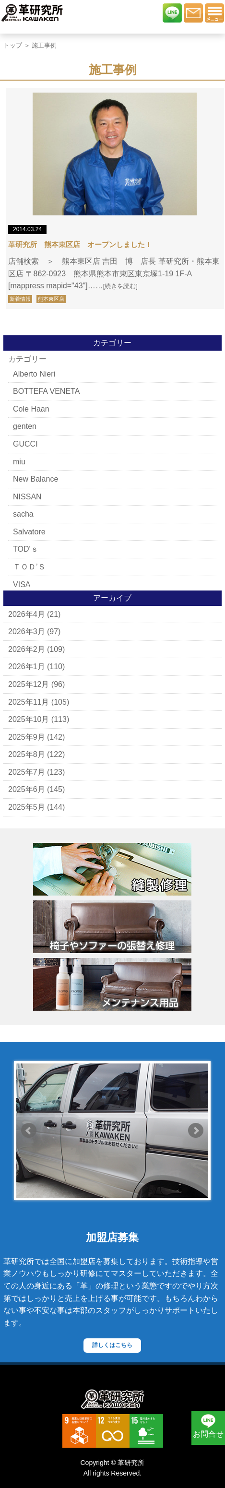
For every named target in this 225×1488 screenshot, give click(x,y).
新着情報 (20, 299)
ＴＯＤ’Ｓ (29, 567)
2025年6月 (26, 789)
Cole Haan (31, 409)
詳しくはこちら (112, 1345)
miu (19, 462)
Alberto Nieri (34, 374)
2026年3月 (26, 631)
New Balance (35, 479)
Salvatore (29, 532)
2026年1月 (26, 666)
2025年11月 (28, 702)
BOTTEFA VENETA (46, 391)
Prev (28, 1130)
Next (195, 1130)
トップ (12, 45)
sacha (23, 514)
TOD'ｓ (25, 549)
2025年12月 (28, 684)
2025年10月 (28, 719)
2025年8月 (26, 754)
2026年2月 (26, 649)
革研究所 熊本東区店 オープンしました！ (80, 244)
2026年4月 (26, 614)
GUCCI (25, 444)
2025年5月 (26, 807)
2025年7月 (26, 772)
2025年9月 (26, 737)
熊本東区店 (51, 299)
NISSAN (27, 497)
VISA (21, 584)
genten (24, 426)
